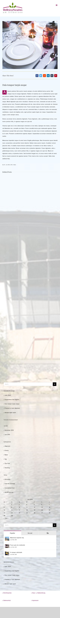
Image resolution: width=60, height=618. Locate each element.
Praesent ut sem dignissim (12, 408)
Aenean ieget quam (10, 413)
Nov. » (7, 518)
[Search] (54, 384)
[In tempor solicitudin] (7, 553)
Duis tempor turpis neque (12, 404)
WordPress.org (9, 492)
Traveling (7, 468)
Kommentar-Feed (10, 488)
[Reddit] (44, 75)
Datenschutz (7, 600)
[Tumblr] (52, 75)
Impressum (35, 600)
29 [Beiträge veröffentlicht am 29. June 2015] (4, 516)
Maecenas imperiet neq (17, 538)
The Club (7, 463)
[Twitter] (41, 75)
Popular (12, 533)
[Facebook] (37, 75)
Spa (6, 459)
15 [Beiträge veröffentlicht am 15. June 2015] (4, 510)
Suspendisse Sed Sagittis (12, 400)
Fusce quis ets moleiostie (17, 545)
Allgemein (7, 446)
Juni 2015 (7, 435)
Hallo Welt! (8, 395)
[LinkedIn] (48, 75)
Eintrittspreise (7, 593)
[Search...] (28, 384)
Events (7, 450)
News (14, 164)
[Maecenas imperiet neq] (7, 538)
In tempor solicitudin (16, 552)
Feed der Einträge (10, 484)
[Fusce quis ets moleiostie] (7, 545)
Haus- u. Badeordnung (38, 593)
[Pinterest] (56, 75)
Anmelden (7, 479)
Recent (30, 533)
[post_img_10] (30, 45)
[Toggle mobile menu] (57, 5)
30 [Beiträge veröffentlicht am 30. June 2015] (12, 516)
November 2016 (9, 430)
